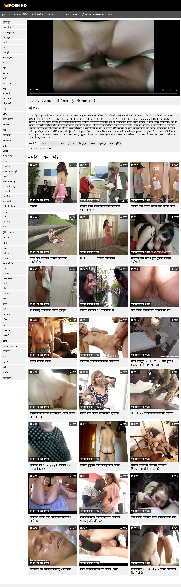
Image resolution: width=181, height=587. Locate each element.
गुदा (4, 109)
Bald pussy (8, 253)
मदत (110, 14)
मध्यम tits (7, 140)
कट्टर (5, 63)
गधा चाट (6, 237)
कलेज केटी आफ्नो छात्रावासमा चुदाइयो (99, 413)
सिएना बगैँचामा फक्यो (40, 361)
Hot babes (7, 98)
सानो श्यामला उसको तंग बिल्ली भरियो (99, 569)
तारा (75, 14)
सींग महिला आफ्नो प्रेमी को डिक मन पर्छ (150, 310)
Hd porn (7, 314)
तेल (4, 325)
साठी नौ (6, 335)
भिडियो (33, 206)
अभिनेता (6, 166)
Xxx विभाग (64, 14)
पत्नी (5, 309)
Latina (6, 114)
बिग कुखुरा (7, 57)
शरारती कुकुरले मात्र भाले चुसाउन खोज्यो (100, 465)
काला (5, 304)
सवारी (5, 161)
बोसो (5, 341)
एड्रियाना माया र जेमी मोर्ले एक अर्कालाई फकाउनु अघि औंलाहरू (100, 519)
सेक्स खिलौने (8, 263)
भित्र (4, 216)
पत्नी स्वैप (7, 378)
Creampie (7, 221)
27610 (36, 108)
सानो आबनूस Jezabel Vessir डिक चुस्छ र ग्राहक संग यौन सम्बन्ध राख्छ (152, 363)
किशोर (5, 73)
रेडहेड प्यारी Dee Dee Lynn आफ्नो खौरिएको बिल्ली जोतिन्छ (153, 571)
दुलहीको (71, 143)
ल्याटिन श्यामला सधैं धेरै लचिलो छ (97, 310)
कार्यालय (6, 372)
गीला (5, 243)
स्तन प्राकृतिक (8, 32)
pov (4, 268)
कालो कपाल (8, 119)
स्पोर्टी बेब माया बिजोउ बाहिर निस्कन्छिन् (99, 361)
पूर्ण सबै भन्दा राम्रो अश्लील (92, 14)
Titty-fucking (9, 206)
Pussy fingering (10, 346)
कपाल (5, 248)
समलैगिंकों (7, 196)
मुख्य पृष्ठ (6, 14)
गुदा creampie (9, 232)
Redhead (7, 258)
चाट (4, 130)
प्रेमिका (5, 367)
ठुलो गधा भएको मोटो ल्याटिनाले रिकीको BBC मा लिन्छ (52, 519)
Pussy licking (9, 186)
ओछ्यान (6, 330)
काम (4, 227)
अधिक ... (50, 149)
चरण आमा (7, 278)
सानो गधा (6, 135)
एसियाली (6, 351)
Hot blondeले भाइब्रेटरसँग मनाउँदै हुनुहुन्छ (152, 413)
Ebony (6, 273)
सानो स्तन (7, 83)
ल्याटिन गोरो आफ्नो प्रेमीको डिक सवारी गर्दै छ (153, 206)
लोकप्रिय (51, 14)
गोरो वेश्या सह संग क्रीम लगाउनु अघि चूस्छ (50, 569)
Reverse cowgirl (10, 171)
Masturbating (9, 181)
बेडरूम (6, 362)
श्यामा (5, 47)
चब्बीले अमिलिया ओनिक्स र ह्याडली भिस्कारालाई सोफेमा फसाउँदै (148, 467)
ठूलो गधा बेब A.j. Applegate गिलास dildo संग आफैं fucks (51, 467)
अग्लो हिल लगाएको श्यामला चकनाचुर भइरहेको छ (48, 260)
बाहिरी (5, 176)
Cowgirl (6, 52)
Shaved (6, 93)
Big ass (6, 88)
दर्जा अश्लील (37, 14)
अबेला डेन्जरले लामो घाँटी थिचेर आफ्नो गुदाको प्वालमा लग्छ (52, 415)
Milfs (5, 78)
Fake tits (7, 191)
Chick (5, 288)
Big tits (6, 42)
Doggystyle (8, 37)
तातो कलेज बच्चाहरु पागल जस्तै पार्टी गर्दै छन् (153, 517)
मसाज (93, 143)
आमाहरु (6, 293)
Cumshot (7, 27)
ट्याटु (5, 211)
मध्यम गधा (7, 124)
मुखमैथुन (6, 22)
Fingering (7, 155)
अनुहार (6, 146)
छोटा (5, 319)
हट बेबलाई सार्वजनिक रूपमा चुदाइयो (48, 310)
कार (4, 356)
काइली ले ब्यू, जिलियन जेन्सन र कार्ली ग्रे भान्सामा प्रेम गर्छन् (100, 208)
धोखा (5, 298)
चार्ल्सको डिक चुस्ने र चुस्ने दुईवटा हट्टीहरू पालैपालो (151, 260)
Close (5, 151)
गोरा (4, 68)
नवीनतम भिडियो (21, 14)
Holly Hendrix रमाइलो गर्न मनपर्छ (97, 258)
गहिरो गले (7, 103)
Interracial (7, 201)
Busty (5, 283)
